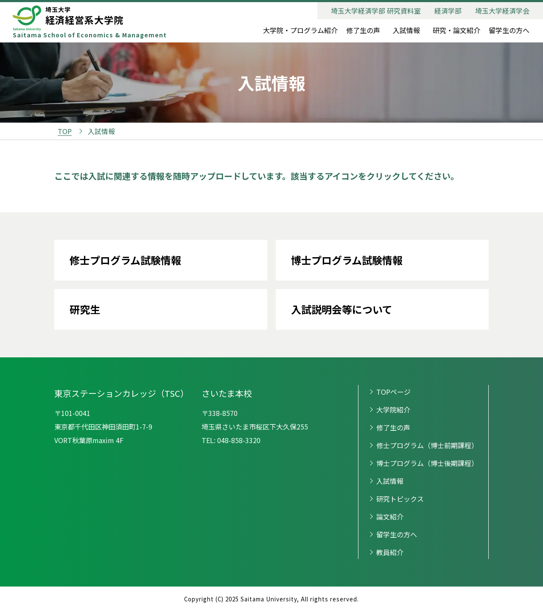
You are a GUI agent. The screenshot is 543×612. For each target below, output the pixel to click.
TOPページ (393, 392)
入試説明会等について (341, 309)
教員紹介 (389, 552)
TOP (65, 131)
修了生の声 (363, 30)
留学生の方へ (509, 30)
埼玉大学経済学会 (502, 11)
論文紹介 (389, 516)
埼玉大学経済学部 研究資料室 (376, 11)
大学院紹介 (393, 409)
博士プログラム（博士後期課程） (427, 463)
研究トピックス (400, 499)
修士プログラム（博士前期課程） (427, 445)
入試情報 (406, 30)
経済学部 (448, 11)
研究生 (85, 309)
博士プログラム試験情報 (347, 260)
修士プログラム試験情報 (125, 260)
